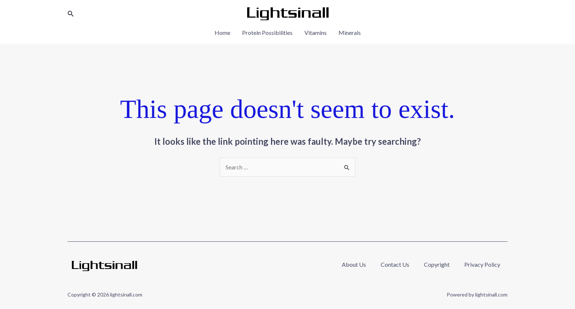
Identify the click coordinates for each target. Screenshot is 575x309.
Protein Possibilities (267, 32)
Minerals (349, 32)
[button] (70, 13)
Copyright (437, 264)
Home (222, 32)
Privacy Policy (482, 264)
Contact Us (395, 264)
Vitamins (315, 32)
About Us (354, 264)
